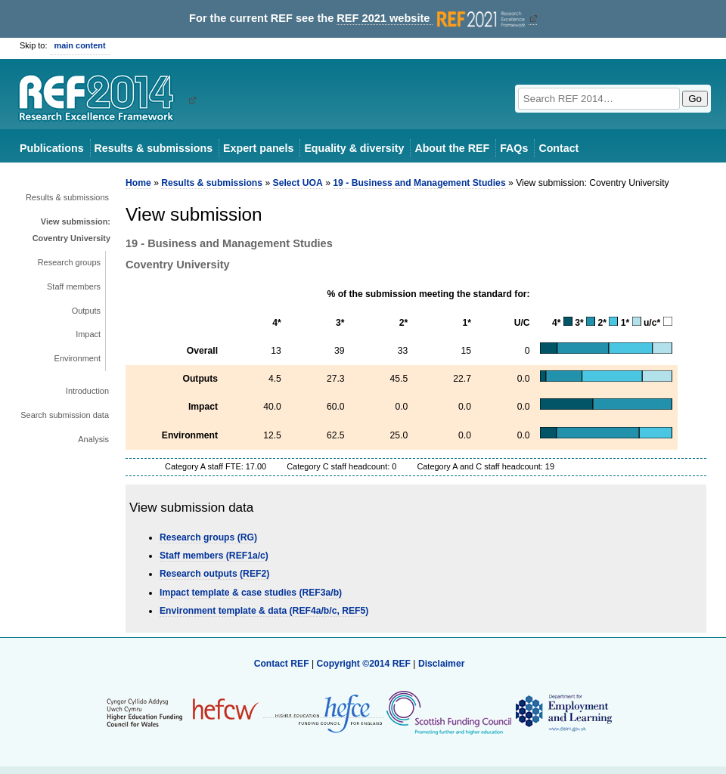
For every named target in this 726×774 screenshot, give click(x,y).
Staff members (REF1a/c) (214, 555)
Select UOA (298, 183)
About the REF (451, 148)
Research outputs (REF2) (214, 573)
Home (138, 183)
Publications (52, 148)
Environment (77, 358)
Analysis (93, 439)
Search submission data (64, 415)
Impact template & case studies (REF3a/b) (251, 592)
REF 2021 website (432, 18)
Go (695, 98)
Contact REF (281, 663)
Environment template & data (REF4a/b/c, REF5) (264, 610)
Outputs (86, 310)
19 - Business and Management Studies (419, 183)
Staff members (74, 286)
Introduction (87, 390)
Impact (88, 334)
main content (80, 45)
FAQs (514, 148)
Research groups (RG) (208, 537)
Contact (558, 148)
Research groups (69, 262)
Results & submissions (154, 148)
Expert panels (258, 148)
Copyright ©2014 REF (364, 663)
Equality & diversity (354, 148)
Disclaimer (441, 663)
